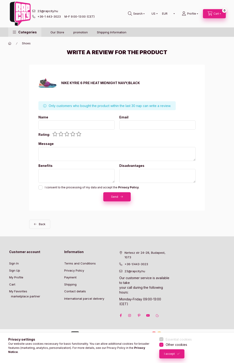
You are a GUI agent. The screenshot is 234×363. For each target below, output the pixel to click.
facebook (120, 315)
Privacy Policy (74, 270)
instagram (129, 315)
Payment (70, 277)
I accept (169, 353)
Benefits (45, 166)
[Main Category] (9, 43)
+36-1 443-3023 (49, 16)
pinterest (139, 315)
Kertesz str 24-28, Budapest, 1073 (145, 255)
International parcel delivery (84, 298)
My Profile (16, 277)
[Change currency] (167, 14)
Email (123, 117)
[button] (24, 32)
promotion (80, 32)
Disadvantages (131, 166)
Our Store (57, 32)
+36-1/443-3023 (136, 264)
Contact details (75, 291)
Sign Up (14, 270)
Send (114, 196)
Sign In (14, 263)
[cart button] (214, 13)
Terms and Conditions (80, 263)
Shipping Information (111, 32)
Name (43, 117)
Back (42, 224)
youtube (148, 315)
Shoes (26, 43)
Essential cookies (179, 339)
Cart (12, 284)
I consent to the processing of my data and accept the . (92, 187)
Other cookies (176, 345)
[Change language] (153, 14)
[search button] (136, 13)
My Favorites (18, 291)
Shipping (70, 284)
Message (46, 144)
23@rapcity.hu (47, 11)
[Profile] (190, 13)
